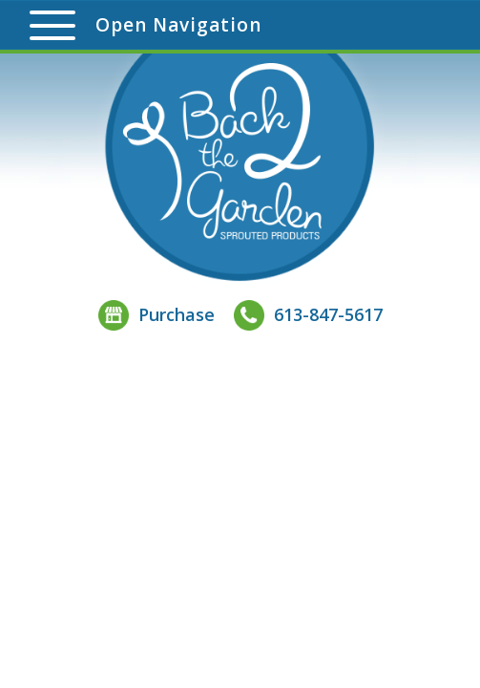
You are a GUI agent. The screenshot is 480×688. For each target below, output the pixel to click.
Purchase (156, 314)
